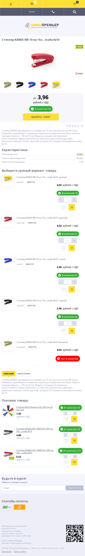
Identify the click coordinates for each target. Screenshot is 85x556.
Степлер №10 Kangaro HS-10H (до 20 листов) (34, 408)
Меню (32, 12)
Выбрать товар (40, 117)
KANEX (80, 154)
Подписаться (75, 488)
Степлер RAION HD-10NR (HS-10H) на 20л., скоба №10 (34, 430)
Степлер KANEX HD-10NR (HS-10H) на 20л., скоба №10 (34, 451)
